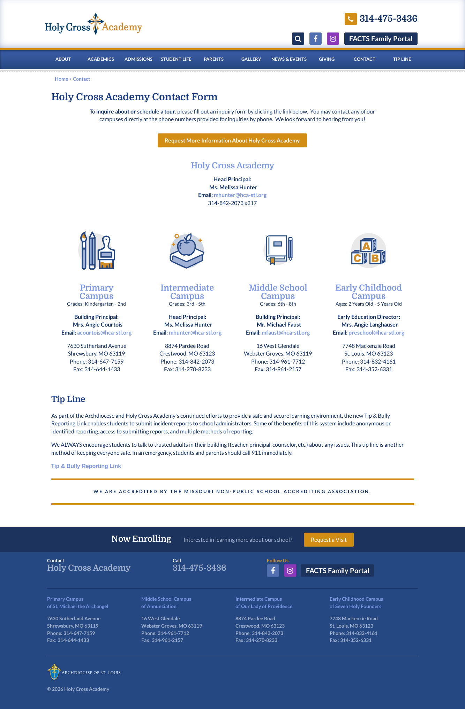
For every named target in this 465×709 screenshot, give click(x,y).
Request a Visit (329, 539)
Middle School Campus (278, 292)
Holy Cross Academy (232, 166)
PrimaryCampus (96, 292)
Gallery (251, 59)
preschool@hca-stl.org (376, 332)
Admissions (138, 59)
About (63, 59)
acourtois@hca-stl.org (104, 332)
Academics (101, 59)
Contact (364, 59)
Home (61, 79)
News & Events (289, 59)
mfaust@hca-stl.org (286, 332)
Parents (214, 59)
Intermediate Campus (187, 292)
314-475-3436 (199, 568)
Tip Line (402, 59)
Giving (327, 59)
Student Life (176, 59)
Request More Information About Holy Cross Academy (232, 140)
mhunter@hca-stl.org (240, 195)
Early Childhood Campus (368, 292)
